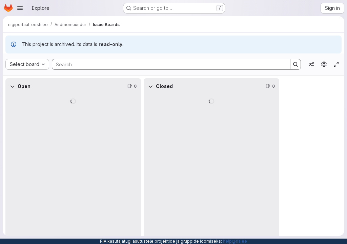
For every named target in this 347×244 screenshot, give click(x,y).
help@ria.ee (235, 241)
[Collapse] (12, 86)
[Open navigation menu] (20, 8)
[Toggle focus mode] (336, 64)
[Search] (168, 64)
